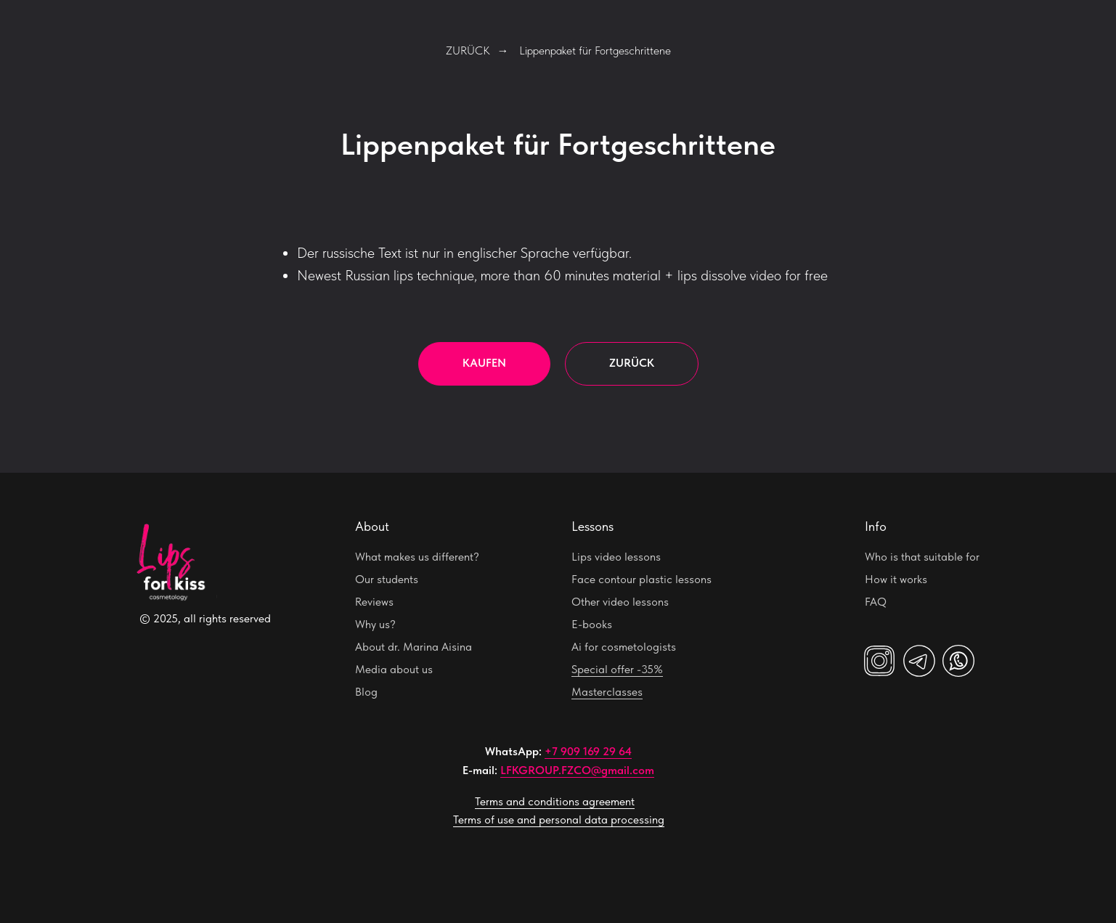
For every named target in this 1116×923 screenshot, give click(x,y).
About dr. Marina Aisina (413, 647)
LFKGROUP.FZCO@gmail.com (577, 770)
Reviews (374, 602)
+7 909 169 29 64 (588, 751)
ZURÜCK (468, 50)
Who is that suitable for (922, 557)
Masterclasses (607, 692)
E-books (591, 624)
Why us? (375, 624)
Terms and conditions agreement (555, 801)
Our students (386, 579)
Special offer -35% (617, 669)
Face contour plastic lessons (641, 579)
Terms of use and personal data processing (558, 819)
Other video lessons (620, 602)
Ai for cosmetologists (623, 647)
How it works (896, 579)
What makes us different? (417, 557)
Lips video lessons (616, 557)
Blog (366, 692)
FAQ (876, 602)
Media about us (394, 669)
